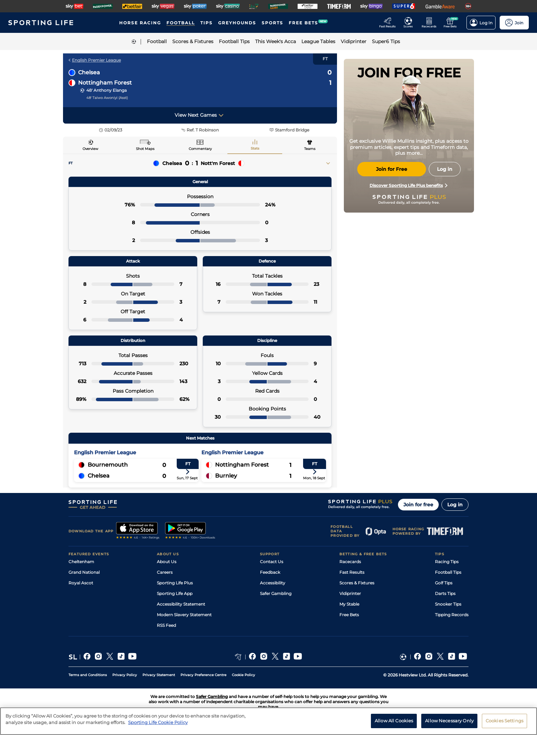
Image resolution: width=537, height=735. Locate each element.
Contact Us (271, 561)
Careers (165, 572)
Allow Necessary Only (449, 720)
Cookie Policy (243, 675)
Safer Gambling (275, 593)
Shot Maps (145, 149)
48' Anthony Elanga (106, 90)
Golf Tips (443, 582)
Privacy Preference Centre (203, 675)
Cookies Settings (504, 720)
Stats (255, 148)
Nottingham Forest (105, 82)
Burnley (226, 475)
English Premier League (94, 60)
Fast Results (351, 572)
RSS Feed (166, 625)
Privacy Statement (158, 675)
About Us (166, 561)
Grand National (84, 572)
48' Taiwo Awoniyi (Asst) (107, 98)
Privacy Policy (124, 675)
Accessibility (272, 582)
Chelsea (89, 72)
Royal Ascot (80, 582)
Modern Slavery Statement (184, 614)
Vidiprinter (350, 593)
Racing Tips (447, 561)
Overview (90, 149)
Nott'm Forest (218, 163)
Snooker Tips (448, 604)
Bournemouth (108, 464)
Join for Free (391, 169)
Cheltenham (81, 561)
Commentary (200, 149)
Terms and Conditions (87, 675)
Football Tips (448, 572)
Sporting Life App (174, 593)
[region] (268, 721)
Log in (455, 505)
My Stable (349, 604)
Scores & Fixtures (356, 582)
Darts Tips (445, 593)
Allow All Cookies (394, 720)
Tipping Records (452, 614)
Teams (309, 149)
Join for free (418, 505)
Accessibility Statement (181, 604)
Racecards (350, 561)
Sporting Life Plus (175, 582)
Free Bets (349, 614)
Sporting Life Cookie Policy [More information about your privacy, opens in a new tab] (158, 722)
